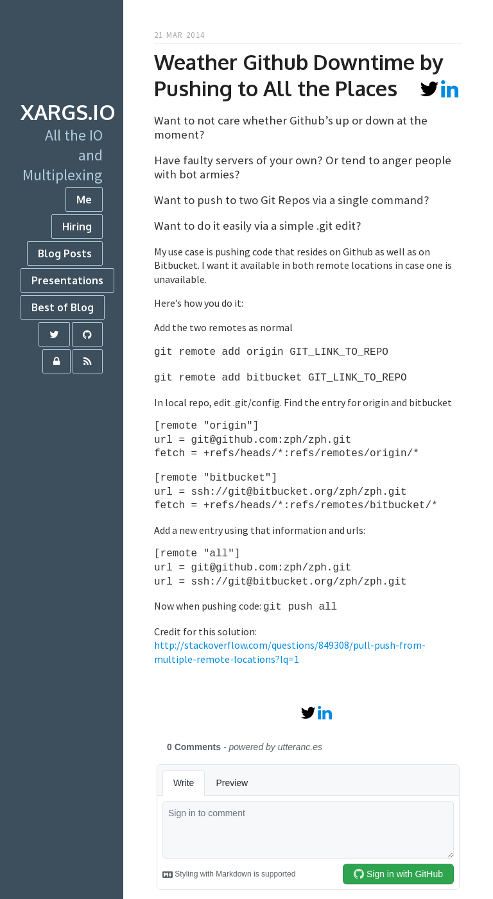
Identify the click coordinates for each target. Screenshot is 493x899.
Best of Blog (62, 307)
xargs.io (68, 112)
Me (84, 199)
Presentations (67, 280)
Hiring (77, 226)
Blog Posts (65, 253)
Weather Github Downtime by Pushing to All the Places (298, 75)
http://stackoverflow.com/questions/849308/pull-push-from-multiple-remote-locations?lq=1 (290, 648)
